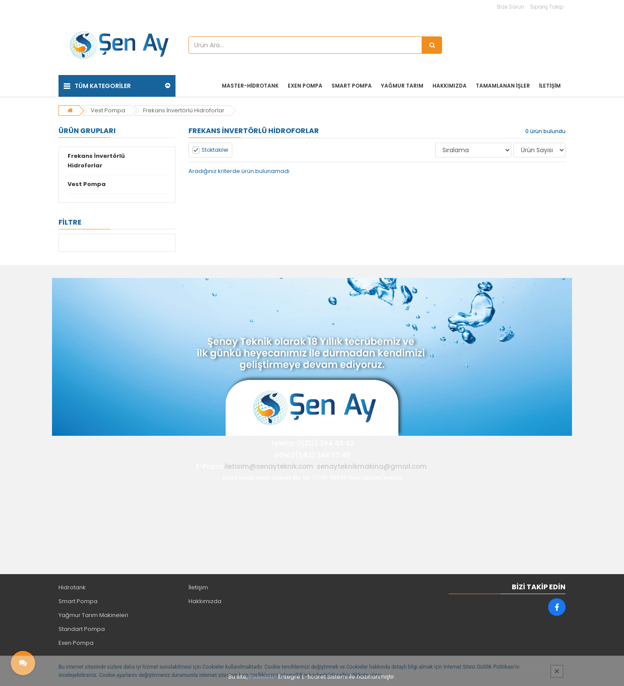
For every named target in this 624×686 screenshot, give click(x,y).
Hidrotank (72, 587)
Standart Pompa (81, 629)
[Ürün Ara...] (432, 45)
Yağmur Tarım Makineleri (93, 615)
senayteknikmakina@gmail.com (372, 466)
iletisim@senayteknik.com (268, 466)
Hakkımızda (204, 601)
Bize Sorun (510, 6)
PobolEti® (263, 677)
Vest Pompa (108, 110)
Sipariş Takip (546, 6)
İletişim (198, 587)
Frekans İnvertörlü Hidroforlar (183, 110)
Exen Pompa (76, 643)
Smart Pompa (78, 601)
